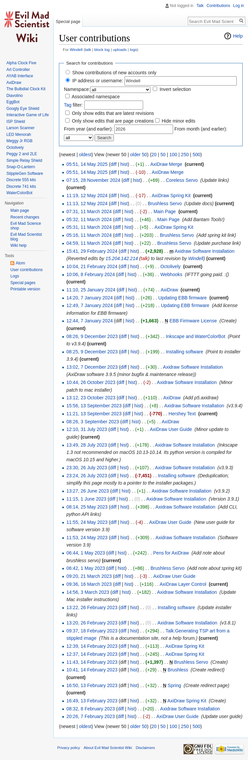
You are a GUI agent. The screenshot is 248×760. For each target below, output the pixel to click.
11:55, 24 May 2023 (87, 522)
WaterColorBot (19, 192)
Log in (238, 5)
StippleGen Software (24, 173)
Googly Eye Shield (22, 108)
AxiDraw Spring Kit (171, 195)
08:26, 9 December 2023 (92, 336)
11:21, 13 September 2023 (94, 413)
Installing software (184, 351)
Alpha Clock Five (21, 63)
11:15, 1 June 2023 (86, 499)
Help (238, 36)
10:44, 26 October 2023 (90, 382)
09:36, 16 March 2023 (89, 584)
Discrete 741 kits (21, 186)
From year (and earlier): (88, 129)
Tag (68, 105)
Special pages (22, 282)
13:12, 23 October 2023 (90, 397)
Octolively (170, 266)
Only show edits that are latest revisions (113, 113)
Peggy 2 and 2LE (21, 154)
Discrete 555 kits (21, 180)
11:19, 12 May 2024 (87, 195)
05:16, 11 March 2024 (89, 235)
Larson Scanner (20, 128)
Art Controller (18, 69)
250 (185, 154)
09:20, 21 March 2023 (89, 576)
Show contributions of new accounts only (114, 72)
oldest (85, 154)
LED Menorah (18, 134)
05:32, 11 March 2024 (89, 219)
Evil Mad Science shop (25, 225)
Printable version (25, 289)
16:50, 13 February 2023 (91, 685)
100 (173, 154)
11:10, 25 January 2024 (90, 289)
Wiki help (18, 245)
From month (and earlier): (200, 129)
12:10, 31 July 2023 (86, 429)
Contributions (218, 5)
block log (102, 49)
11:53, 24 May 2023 (87, 537)
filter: (73, 105)
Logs (14, 276)
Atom (20, 263)
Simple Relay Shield (24, 160)
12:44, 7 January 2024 (89, 320)
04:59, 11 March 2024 (89, 243)
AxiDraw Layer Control (183, 584)
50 (163, 154)
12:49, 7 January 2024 (89, 305)
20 (154, 154)
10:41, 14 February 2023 (91, 669)
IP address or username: (97, 80)
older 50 (138, 154)
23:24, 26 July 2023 (86, 475)
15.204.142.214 (122, 258)
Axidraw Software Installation (205, 251)
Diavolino (14, 95)
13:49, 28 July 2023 (86, 445)
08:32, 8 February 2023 (90, 708)
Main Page (164, 211)
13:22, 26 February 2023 (91, 607)
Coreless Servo (182, 180)
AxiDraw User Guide (171, 429)
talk (88, 49)
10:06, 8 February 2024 (90, 274)
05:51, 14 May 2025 (87, 164)
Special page (68, 21)
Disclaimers (145, 748)
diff (114, 164)
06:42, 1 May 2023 (85, 568)
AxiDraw (169, 289)
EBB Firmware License (193, 320)
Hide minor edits (178, 121)
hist (124, 164)
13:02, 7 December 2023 (92, 367)
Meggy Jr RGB (19, 141)
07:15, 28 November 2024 (93, 180)
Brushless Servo (165, 203)
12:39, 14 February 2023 (91, 646)
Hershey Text (181, 413)
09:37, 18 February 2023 (91, 630)
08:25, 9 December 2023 (92, 351)
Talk (199, 5)
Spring (174, 685)
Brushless (178, 669)
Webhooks (171, 274)
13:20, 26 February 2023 (91, 622)
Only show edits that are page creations (113, 121)
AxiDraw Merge (166, 164)
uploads (119, 49)
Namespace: (77, 89)
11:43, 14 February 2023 (91, 662)
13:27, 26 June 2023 (87, 491)
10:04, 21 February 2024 (91, 266)
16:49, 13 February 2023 (91, 700)
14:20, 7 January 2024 (89, 297)
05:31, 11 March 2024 (89, 227)
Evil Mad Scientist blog (26, 236)
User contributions (26, 269)
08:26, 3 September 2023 (92, 421)
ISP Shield (15, 121)
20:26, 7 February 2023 (90, 716)
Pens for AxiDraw (171, 553)
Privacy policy (68, 748)
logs (133, 49)
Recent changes (24, 217)
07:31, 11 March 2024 (89, 211)
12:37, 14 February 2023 (91, 654)
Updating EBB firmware (182, 297)
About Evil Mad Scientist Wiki (108, 748)
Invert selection (175, 89)
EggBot (12, 102)
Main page (19, 210)
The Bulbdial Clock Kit (25, 89)
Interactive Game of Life (27, 115)
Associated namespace (96, 96)
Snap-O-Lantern (20, 167)
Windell (76, 49)
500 (196, 154)
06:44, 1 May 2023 (85, 553)
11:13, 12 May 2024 (87, 203)
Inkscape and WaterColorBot (195, 336)
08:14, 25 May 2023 (87, 507)
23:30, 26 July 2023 (86, 467)
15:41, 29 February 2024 (91, 251)
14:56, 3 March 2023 (87, 592)
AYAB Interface (19, 76)
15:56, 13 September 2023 (94, 405)
